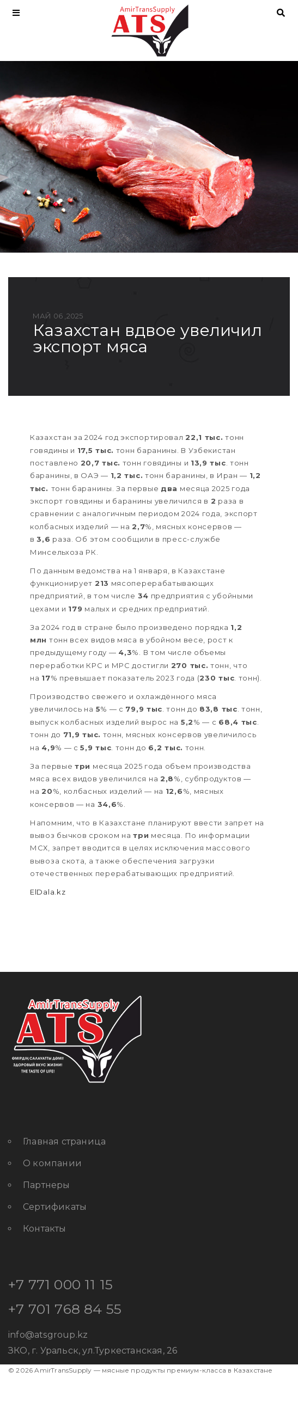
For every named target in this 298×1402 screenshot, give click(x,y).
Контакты (44, 1228)
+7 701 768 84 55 (64, 1309)
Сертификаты (55, 1207)
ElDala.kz (47, 891)
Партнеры (46, 1185)
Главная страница (64, 1141)
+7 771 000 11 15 (60, 1284)
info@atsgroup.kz (48, 1335)
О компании (52, 1163)
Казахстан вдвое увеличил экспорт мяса (147, 338)
